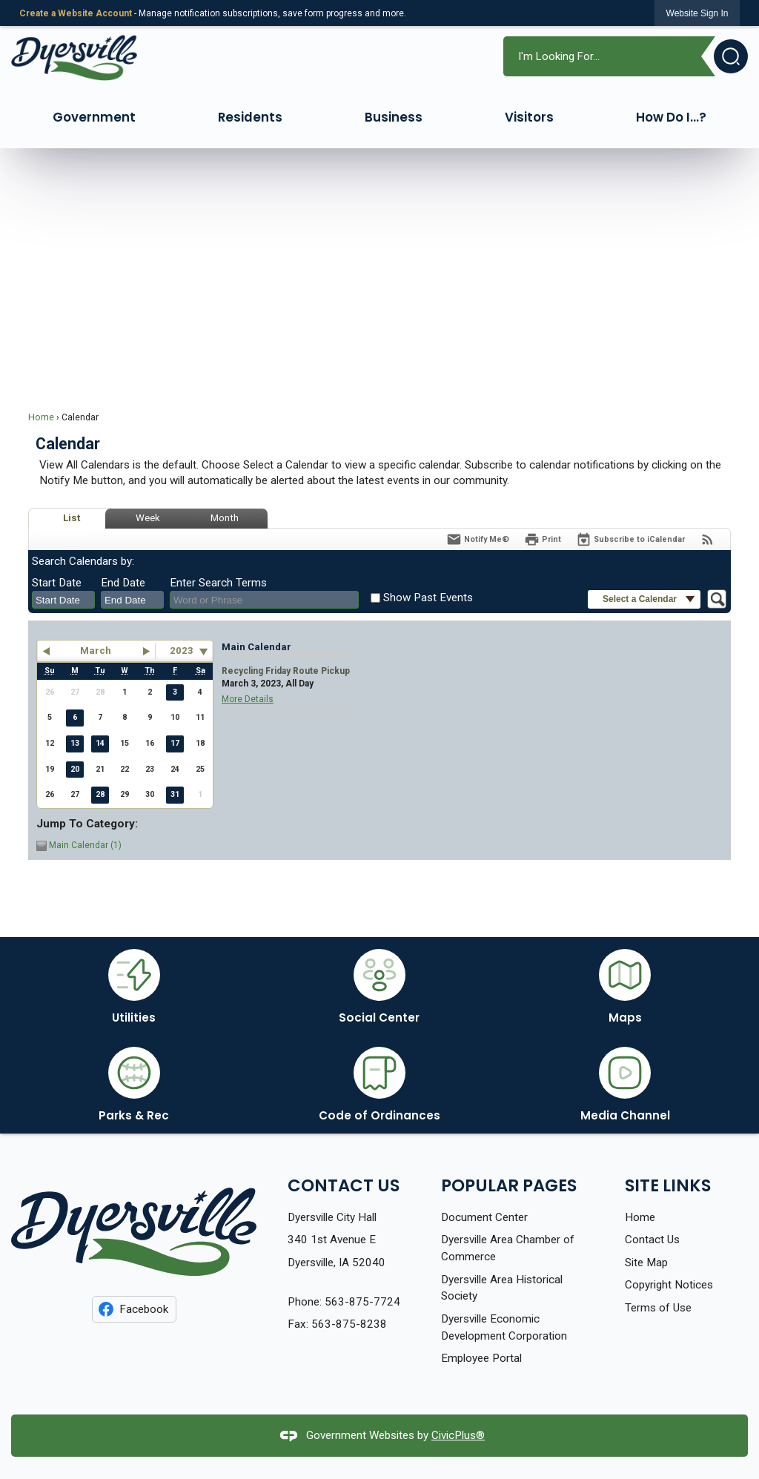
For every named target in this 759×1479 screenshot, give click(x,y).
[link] (697, 13)
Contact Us (652, 1239)
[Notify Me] (477, 539)
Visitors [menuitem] (529, 117)
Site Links (668, 1185)
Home (41, 417)
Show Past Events (428, 597)
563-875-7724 (362, 1301)
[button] (724, 56)
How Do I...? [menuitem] (671, 117)
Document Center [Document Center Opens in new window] (484, 1217)
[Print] (542, 539)
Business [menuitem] (393, 117)
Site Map (646, 1262)
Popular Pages (509, 1185)
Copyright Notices (669, 1284)
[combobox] (63, 600)
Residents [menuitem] (250, 117)
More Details (248, 699)
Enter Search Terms (218, 582)
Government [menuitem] (94, 117)
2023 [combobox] (181, 650)
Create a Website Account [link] (75, 13)
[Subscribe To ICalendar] (630, 539)
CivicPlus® (458, 1435)
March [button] (95, 650)
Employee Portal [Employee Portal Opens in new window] (481, 1358)
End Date (123, 582)
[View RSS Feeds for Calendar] (707, 539)
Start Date (57, 582)
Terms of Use (658, 1307)
